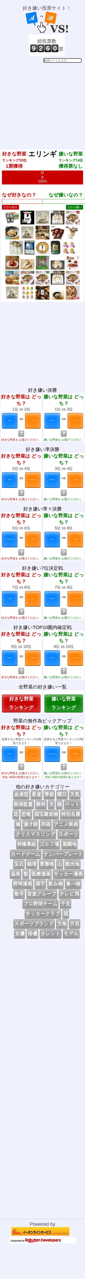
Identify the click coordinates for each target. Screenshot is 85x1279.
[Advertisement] (42, 103)
